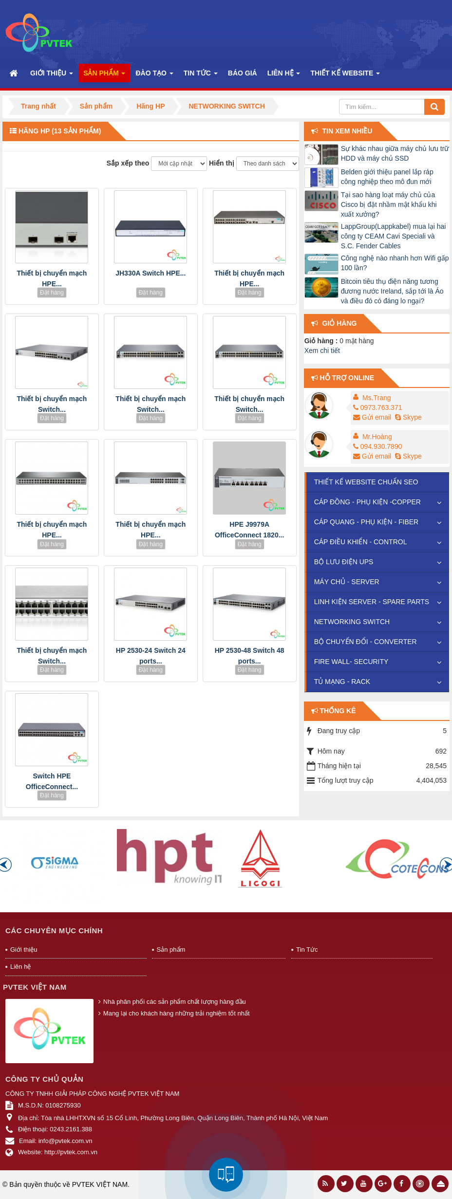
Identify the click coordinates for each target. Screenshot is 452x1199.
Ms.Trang (376, 398)
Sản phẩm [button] (104, 75)
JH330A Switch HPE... (150, 273)
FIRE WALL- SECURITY (351, 661)
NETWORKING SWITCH (352, 622)
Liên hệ (20, 966)
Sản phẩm (171, 949)
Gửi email (372, 417)
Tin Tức (307, 949)
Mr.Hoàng (377, 437)
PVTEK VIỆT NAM (100, 1184)
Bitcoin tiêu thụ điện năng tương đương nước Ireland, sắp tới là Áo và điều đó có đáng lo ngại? (392, 291)
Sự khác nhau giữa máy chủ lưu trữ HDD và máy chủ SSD (395, 153)
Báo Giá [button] (242, 73)
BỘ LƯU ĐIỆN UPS (344, 562)
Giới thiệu (23, 949)
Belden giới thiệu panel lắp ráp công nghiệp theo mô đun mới (387, 176)
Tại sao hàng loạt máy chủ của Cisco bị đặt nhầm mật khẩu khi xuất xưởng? (389, 204)
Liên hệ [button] (284, 75)
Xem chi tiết (322, 350)
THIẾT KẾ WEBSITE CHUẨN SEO (366, 482)
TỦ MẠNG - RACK (342, 681)
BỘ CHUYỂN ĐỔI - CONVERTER (365, 642)
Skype (407, 417)
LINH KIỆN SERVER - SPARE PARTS (371, 602)
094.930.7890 (377, 446)
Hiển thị (221, 163)
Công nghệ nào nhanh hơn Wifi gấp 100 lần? (395, 263)
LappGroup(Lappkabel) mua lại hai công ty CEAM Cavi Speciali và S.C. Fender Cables (393, 236)
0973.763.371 (377, 407)
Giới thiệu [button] (51, 75)
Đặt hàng (52, 292)
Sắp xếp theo (128, 163)
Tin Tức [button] (201, 75)
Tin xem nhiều (347, 131)
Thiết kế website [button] (345, 75)
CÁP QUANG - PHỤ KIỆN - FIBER (366, 522)
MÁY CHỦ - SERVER (346, 582)
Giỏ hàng (339, 323)
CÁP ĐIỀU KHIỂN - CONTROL (360, 542)
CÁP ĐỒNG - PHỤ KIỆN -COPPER (367, 502)
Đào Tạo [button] (154, 75)
